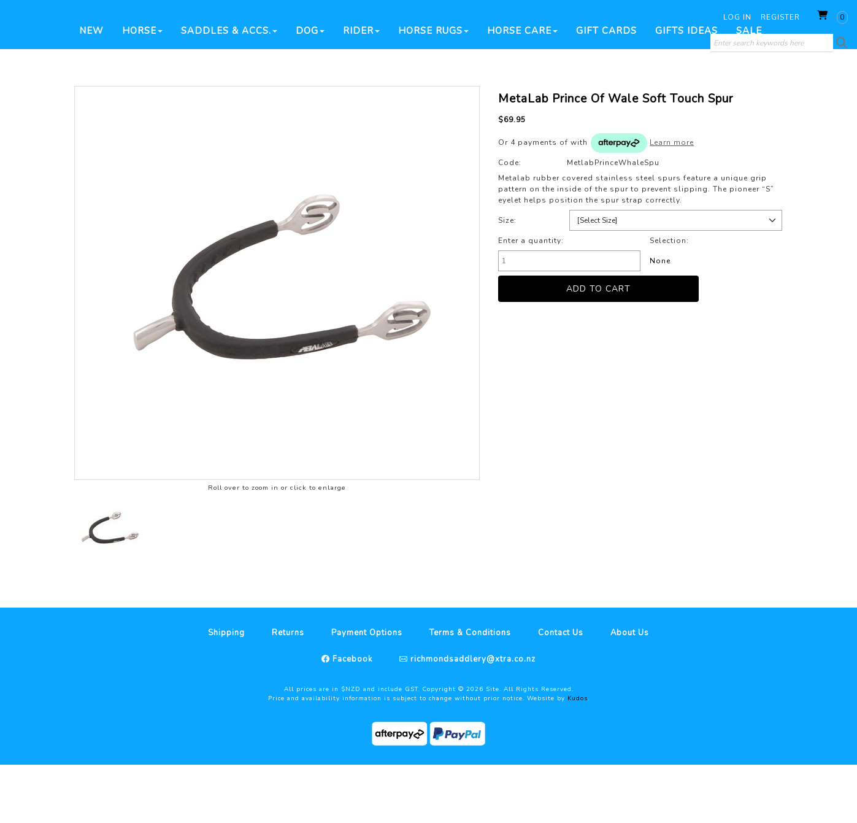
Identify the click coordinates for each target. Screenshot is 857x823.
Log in (737, 17)
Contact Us (560, 691)
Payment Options (366, 691)
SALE (749, 89)
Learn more (672, 201)
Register (780, 17)
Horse (142, 89)
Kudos (577, 756)
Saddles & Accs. (229, 89)
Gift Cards (606, 89)
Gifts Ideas (686, 89)
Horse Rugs (433, 89)
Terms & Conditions (470, 691)
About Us (629, 691)
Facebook (351, 717)
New (91, 89)
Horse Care (522, 89)
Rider (361, 89)
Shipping (226, 691)
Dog (310, 89)
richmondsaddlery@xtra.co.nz (472, 717)
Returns (288, 691)
